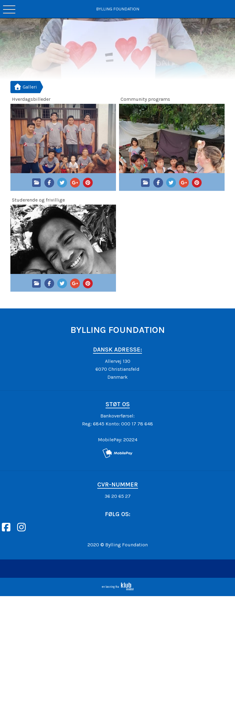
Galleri (25, 87)
